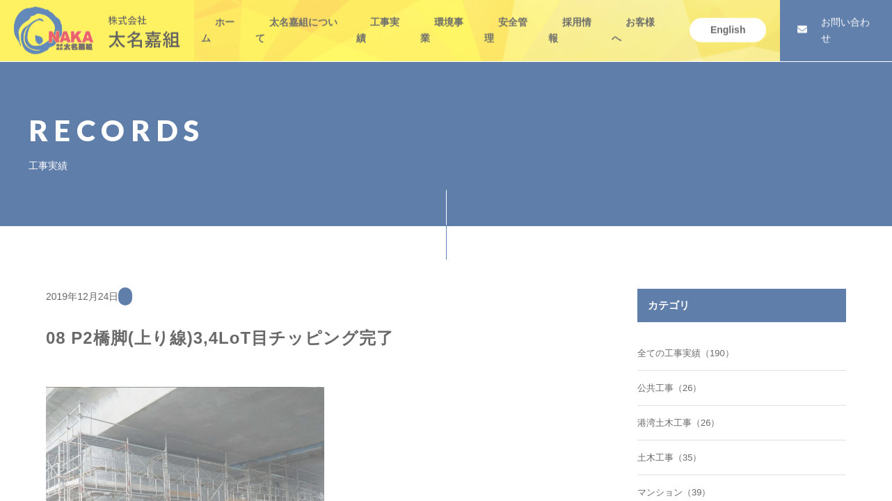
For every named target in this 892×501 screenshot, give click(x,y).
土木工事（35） (669, 457)
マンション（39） (673, 492)
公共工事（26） (669, 388)
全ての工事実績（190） (685, 353)
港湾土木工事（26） (678, 423)
